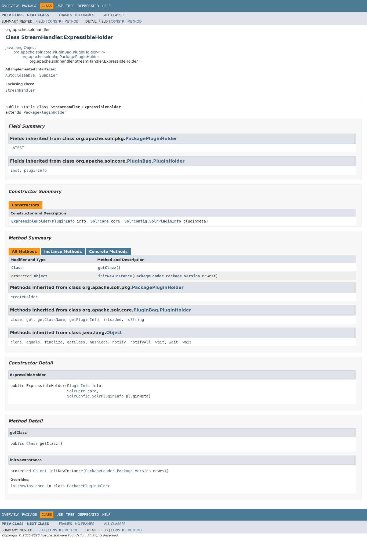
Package (29, 6)
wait (160, 342)
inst (15, 170)
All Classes (114, 15)
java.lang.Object (20, 47)
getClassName (51, 319)
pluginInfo (35, 170)
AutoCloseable (20, 75)
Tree (70, 6)
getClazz (107, 268)
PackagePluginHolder (44, 112)
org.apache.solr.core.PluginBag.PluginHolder (55, 52)
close (16, 319)
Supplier (48, 75)
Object (41, 276)
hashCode (99, 342)
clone (16, 342)
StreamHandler (20, 90)
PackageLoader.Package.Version (167, 276)
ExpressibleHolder (30, 221)
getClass (76, 342)
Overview (10, 6)
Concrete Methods (108, 251)
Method (71, 21)
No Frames (84, 15)
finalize (53, 342)
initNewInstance (115, 276)
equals (33, 342)
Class (17, 268)
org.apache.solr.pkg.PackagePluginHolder (60, 57)
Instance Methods (63, 251)
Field (40, 21)
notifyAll (140, 342)
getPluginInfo (84, 319)
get (29, 319)
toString (135, 319)
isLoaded (112, 319)
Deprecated (88, 6)
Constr (54, 21)
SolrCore (99, 221)
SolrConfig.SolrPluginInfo (153, 221)
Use (59, 6)
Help (106, 6)
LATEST (17, 148)
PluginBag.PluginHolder (155, 161)
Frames (65, 15)
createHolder (24, 297)
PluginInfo (63, 221)
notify (119, 342)
